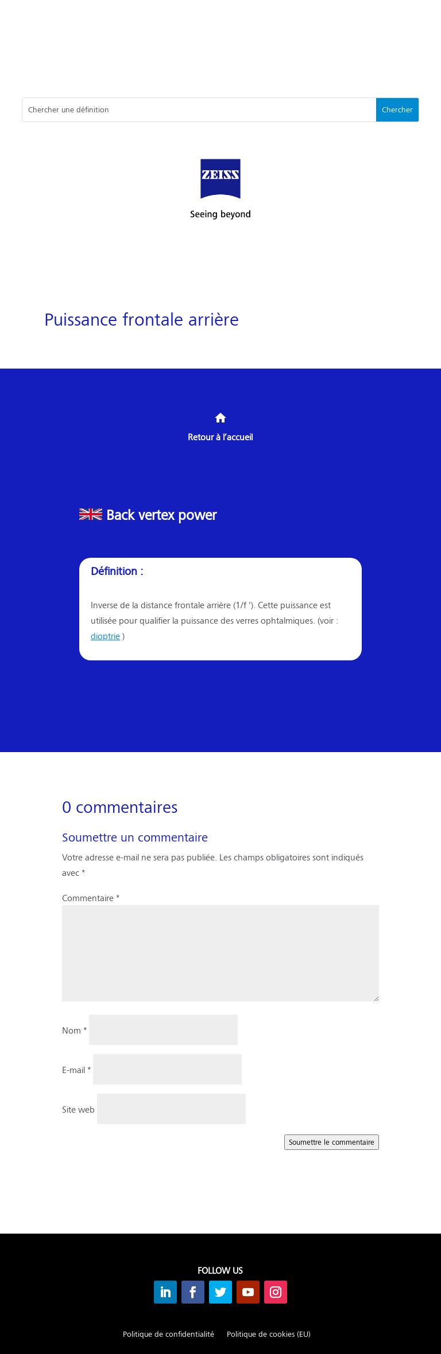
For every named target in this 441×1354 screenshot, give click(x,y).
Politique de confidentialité (168, 1334)
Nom (74, 1030)
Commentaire (90, 897)
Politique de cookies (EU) (269, 1334)
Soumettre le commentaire (331, 1142)
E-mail (76, 1069)
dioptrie (105, 635)
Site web (78, 1109)
